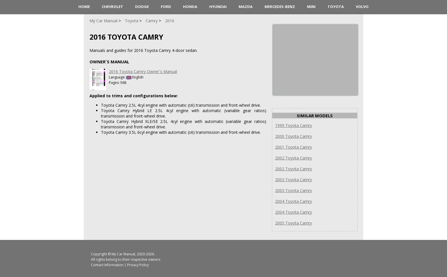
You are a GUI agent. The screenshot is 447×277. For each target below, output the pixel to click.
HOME (84, 6)
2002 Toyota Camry (293, 158)
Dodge (142, 6)
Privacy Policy (138, 264)
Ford (166, 6)
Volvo (362, 6)
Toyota (336, 6)
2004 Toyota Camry (293, 201)
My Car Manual (123, 254)
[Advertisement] (315, 60)
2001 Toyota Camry (293, 147)
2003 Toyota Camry (293, 179)
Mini (311, 6)
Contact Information (107, 264)
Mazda (246, 6)
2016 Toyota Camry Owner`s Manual (143, 71)
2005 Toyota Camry (293, 223)
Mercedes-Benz (280, 6)
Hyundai (218, 6)
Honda (190, 6)
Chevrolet (112, 6)
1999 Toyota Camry (293, 125)
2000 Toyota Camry (293, 136)
